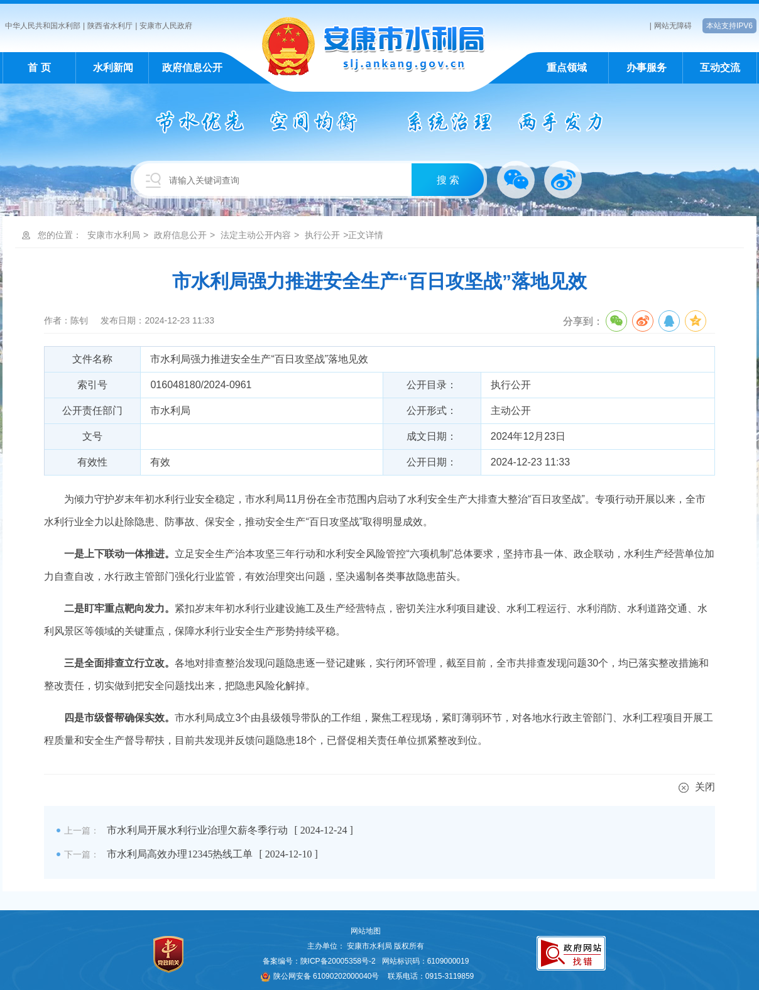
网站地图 (366, 931)
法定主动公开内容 (256, 235)
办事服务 (646, 67)
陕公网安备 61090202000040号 (320, 976)
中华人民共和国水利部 (42, 25)
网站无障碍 (673, 25)
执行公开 (322, 235)
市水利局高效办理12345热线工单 (180, 854)
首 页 (39, 67)
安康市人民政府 (165, 25)
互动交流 (720, 67)
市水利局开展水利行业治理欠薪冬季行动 (197, 830)
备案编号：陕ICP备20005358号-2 (319, 961)
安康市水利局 (113, 235)
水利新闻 (113, 67)
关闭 (697, 786)
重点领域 (567, 67)
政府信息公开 (192, 67)
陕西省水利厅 (110, 25)
